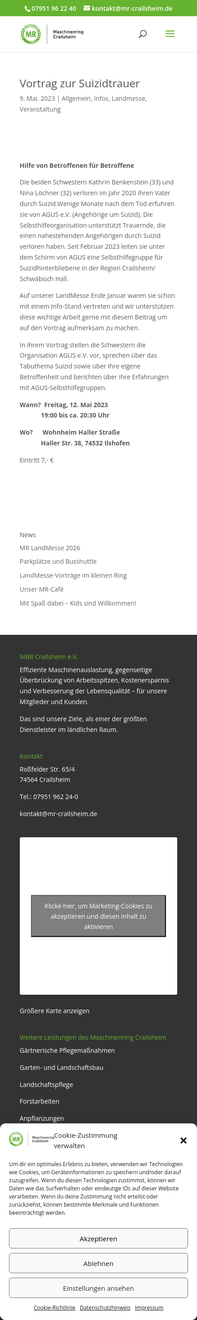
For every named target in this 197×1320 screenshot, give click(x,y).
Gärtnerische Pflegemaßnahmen (67, 1050)
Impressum (149, 1307)
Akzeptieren (98, 1238)
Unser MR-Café (42, 589)
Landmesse (128, 98)
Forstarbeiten (39, 1101)
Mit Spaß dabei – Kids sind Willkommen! (78, 603)
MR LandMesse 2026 (50, 547)
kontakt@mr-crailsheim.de (58, 813)
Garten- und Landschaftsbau (61, 1067)
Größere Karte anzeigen (55, 1010)
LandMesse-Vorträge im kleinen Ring (73, 575)
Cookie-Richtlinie (55, 1307)
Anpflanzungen (42, 1118)
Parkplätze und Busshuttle (58, 561)
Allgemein (76, 98)
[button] (183, 1140)
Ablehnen (99, 1263)
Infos (101, 98)
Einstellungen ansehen (98, 1288)
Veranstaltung (40, 109)
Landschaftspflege (46, 1084)
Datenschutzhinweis (105, 1307)
